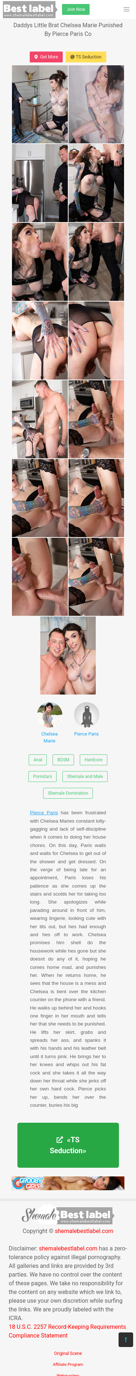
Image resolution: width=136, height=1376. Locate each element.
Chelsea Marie (49, 723)
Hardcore (93, 759)
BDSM (63, 759)
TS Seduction (86, 57)
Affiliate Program (68, 1364)
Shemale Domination (68, 793)
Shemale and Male (85, 776)
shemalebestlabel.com (84, 1231)
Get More (46, 57)
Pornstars (42, 776)
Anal (37, 759)
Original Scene (68, 1353)
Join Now (76, 9)
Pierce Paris (86, 719)
